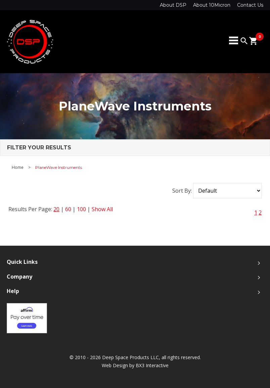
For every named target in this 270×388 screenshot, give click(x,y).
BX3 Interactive (152, 365)
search (244, 41)
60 (68, 209)
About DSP (173, 5)
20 (56, 209)
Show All (102, 209)
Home (18, 167)
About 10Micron (211, 5)
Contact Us (250, 5)
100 (81, 209)
